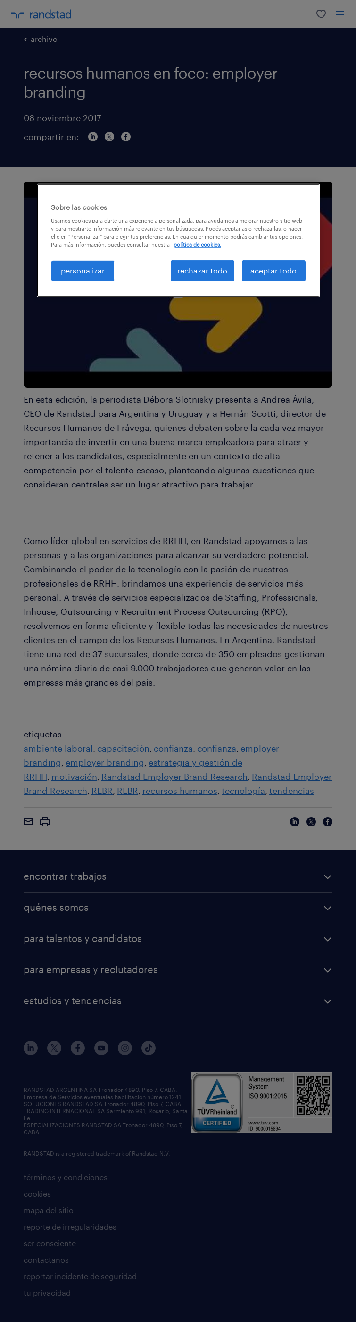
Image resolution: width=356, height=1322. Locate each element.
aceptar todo (273, 270)
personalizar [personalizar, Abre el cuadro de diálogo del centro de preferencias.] (83, 270)
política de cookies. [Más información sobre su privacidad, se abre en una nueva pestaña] (197, 244)
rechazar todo (202, 270)
